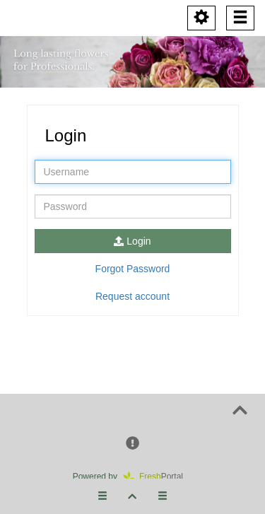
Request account (132, 296)
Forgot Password (132, 268)
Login (132, 241)
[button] (132, 443)
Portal (157, 476)
